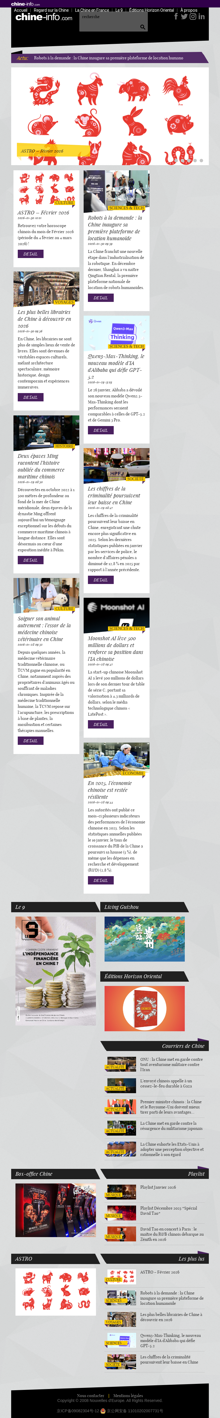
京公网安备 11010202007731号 (135, 1411)
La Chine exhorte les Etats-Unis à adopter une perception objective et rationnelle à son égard (172, 1149)
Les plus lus (192, 1258)
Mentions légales (128, 1395)
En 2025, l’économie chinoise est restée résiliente (110, 790)
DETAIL (30, 254)
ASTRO (23, 1258)
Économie (133, 773)
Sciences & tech (126, 208)
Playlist (196, 1173)
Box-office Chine (33, 1173)
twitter (184, 16)
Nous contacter (90, 1395)
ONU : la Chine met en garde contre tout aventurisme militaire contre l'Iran (171, 1064)
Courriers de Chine (183, 1045)
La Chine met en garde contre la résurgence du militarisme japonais (171, 1126)
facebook (176, 16)
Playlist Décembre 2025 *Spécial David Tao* (168, 1211)
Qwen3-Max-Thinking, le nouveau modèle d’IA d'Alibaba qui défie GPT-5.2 (116, 366)
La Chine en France (92, 10)
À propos (188, 10)
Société (135, 479)
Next (203, 112)
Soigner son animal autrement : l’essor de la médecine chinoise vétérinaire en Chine (44, 628)
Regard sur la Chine (51, 10)
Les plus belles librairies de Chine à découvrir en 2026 (44, 318)
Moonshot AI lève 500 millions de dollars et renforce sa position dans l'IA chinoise (115, 648)
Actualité (115, 1067)
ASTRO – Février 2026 (43, 212)
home (25, 4)
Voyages (64, 302)
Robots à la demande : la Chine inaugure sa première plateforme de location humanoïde (111, 57)
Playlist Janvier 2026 (158, 1187)
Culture (65, 203)
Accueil (20, 10)
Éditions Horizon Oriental (151, 10)
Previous (16, 112)
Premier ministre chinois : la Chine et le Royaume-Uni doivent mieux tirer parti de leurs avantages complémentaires (171, 1107)
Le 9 (119, 10)
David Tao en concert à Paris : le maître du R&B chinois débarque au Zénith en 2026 (172, 1234)
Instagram (192, 16)
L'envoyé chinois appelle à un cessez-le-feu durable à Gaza (166, 1083)
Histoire (64, 446)
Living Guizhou (122, 906)
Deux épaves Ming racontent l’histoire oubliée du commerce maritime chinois (41, 466)
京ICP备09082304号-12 (78, 1411)
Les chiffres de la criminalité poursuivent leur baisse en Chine (114, 495)
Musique (113, 1195)
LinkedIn (201, 16)
